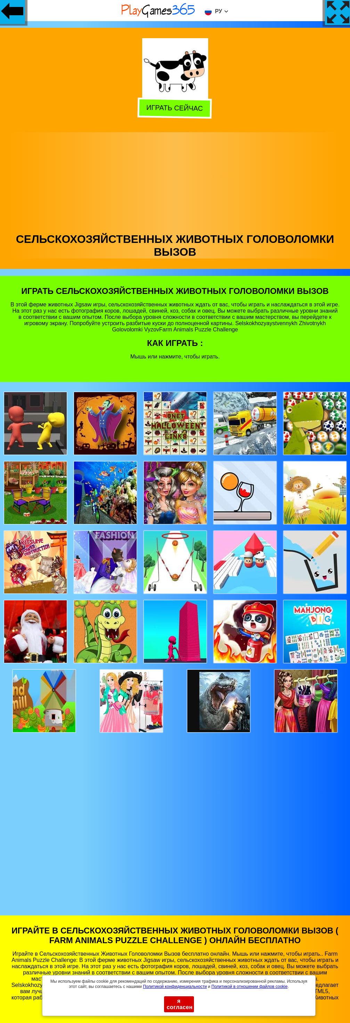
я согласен (180, 1004)
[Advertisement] (175, 180)
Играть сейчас (174, 109)
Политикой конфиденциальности (175, 986)
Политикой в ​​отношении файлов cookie (249, 986)
